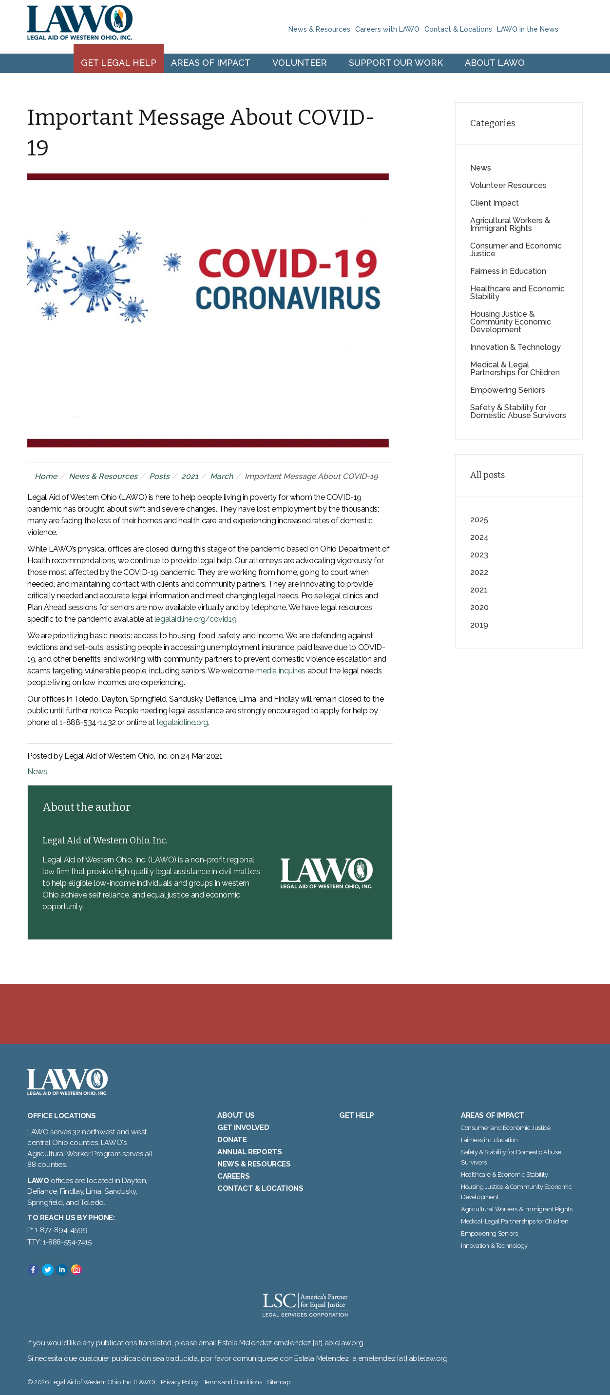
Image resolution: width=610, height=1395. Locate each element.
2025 (479, 519)
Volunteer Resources (508, 185)
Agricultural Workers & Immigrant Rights (510, 224)
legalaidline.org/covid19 (195, 619)
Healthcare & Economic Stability (504, 1174)
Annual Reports (249, 1151)
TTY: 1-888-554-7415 (59, 1242)
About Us (236, 1115)
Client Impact (494, 203)
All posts (487, 475)
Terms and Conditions (233, 1382)
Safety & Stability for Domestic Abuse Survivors (518, 411)
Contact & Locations (458, 29)
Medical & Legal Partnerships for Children (515, 368)
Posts (159, 476)
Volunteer (299, 62)
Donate (232, 1139)
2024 (479, 537)
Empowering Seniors (507, 390)
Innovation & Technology (515, 347)
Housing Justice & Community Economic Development (510, 321)
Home (46, 476)
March (221, 476)
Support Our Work (396, 62)
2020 (479, 607)
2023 (479, 554)
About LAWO (495, 62)
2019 (479, 625)
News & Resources (319, 29)
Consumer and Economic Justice (516, 249)
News (37, 771)
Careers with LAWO (387, 29)
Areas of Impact (210, 62)
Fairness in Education (508, 271)
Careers (233, 1176)
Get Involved (243, 1127)
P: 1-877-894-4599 (57, 1229)
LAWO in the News (527, 29)
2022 (479, 572)
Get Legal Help (118, 62)
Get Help (356, 1115)
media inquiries (280, 670)
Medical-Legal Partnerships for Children (514, 1221)
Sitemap (278, 1382)
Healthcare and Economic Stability (517, 292)
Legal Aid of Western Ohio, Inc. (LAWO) (80, 27)
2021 (189, 476)
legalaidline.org (182, 722)
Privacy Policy (179, 1382)
